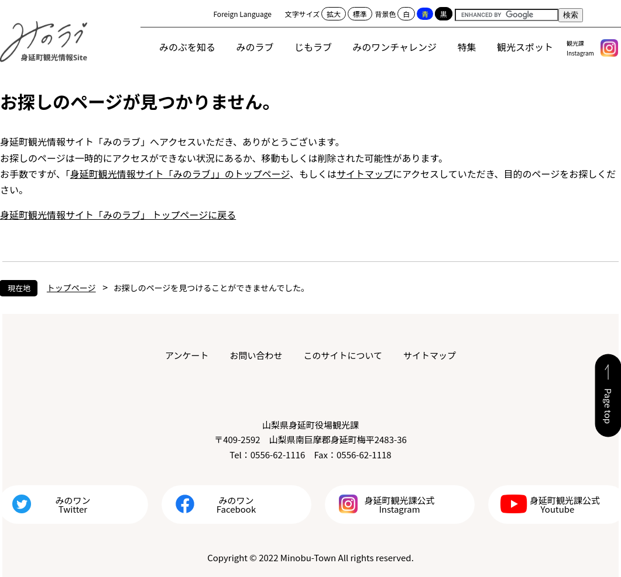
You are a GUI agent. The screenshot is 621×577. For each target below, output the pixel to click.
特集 (467, 47)
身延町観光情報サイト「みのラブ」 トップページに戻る (118, 215)
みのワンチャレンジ (394, 47)
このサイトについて (342, 355)
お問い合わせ (255, 355)
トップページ (71, 287)
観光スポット (525, 47)
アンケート (186, 355)
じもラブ (313, 47)
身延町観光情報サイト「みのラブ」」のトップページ (180, 174)
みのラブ (255, 47)
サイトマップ (365, 174)
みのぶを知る (187, 47)
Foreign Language (242, 14)
